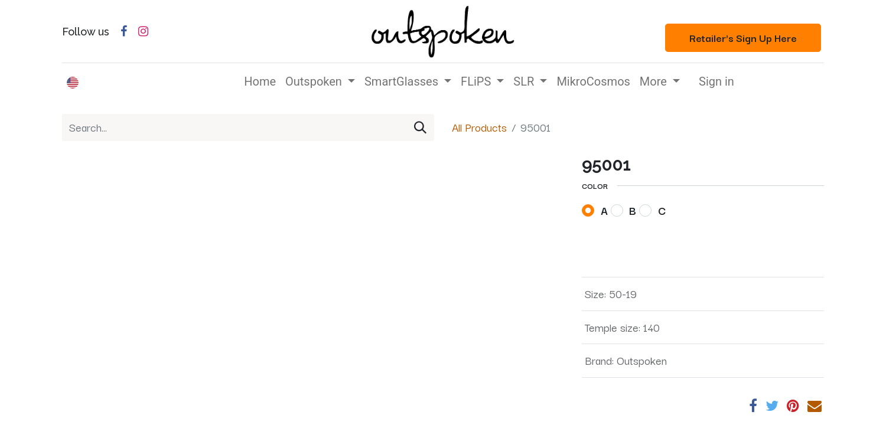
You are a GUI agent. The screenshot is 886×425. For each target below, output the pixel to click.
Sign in (716, 81)
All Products (479, 127)
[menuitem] (260, 81)
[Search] (420, 127)
